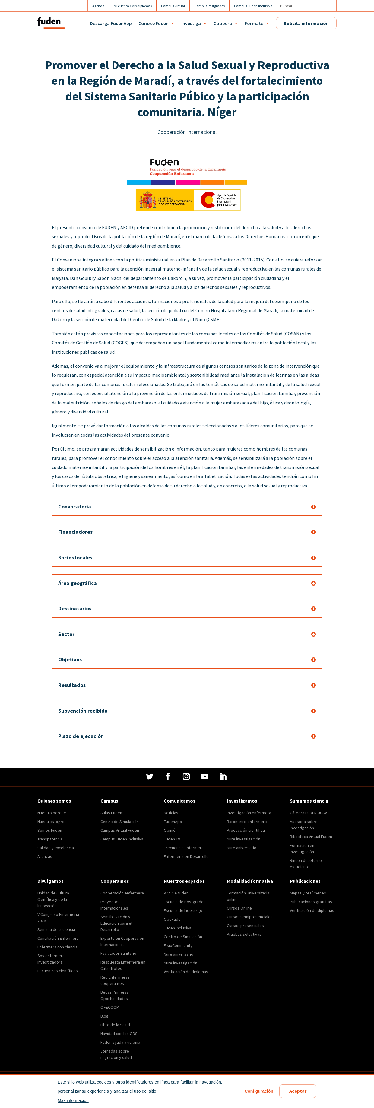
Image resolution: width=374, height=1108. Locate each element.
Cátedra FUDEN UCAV (308, 812)
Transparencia (50, 839)
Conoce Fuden (153, 23)
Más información (73, 1100)
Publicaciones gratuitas (311, 901)
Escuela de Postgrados (185, 901)
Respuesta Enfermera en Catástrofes (122, 965)
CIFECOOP (109, 1007)
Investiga (191, 23)
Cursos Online (239, 908)
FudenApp (173, 821)
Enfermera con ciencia (57, 947)
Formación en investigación (302, 848)
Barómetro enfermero (247, 821)
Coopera (223, 23)
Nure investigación (243, 839)
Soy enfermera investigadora (51, 959)
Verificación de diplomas (186, 971)
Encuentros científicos (57, 970)
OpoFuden (173, 919)
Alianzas (44, 856)
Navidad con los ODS (119, 1033)
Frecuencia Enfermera (184, 847)
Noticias (171, 812)
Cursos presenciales (245, 925)
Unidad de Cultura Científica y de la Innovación (53, 899)
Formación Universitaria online (248, 896)
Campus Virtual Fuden (119, 830)
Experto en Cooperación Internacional (122, 941)
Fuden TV (172, 839)
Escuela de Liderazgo (183, 910)
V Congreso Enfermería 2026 (58, 917)
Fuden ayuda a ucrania (120, 1042)
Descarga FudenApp (111, 23)
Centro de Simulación (119, 821)
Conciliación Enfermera (58, 938)
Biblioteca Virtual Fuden (311, 836)
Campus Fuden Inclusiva (121, 839)
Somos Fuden (49, 830)
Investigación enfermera (249, 812)
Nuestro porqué (51, 812)
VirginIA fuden (176, 893)
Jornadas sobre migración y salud (116, 1054)
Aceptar (297, 1091)
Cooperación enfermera (122, 893)
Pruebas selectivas (244, 934)
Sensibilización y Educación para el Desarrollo (116, 923)
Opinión (171, 830)
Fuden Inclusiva (177, 928)
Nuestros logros (52, 821)
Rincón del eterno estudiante (306, 863)
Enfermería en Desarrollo (186, 856)
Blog (104, 1016)
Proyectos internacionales (114, 905)
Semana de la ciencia (56, 929)
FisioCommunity (178, 945)
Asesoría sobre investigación (304, 825)
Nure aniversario (241, 847)
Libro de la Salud (115, 1024)
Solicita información (306, 23)
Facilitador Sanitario (118, 953)
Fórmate (254, 23)
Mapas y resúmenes (308, 893)
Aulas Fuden (111, 812)
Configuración (259, 1091)
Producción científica (246, 830)
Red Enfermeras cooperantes (115, 980)
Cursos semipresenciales (250, 917)
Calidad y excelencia (55, 847)
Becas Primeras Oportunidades (114, 995)
